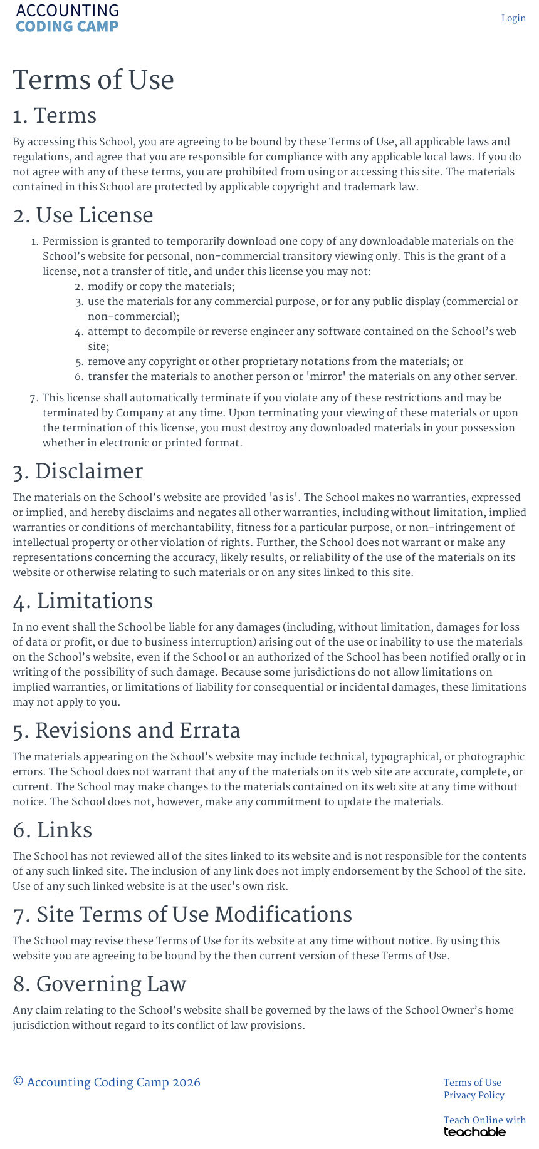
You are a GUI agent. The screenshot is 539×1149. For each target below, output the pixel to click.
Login (513, 18)
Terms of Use (472, 1083)
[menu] (508, 19)
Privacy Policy (474, 1095)
